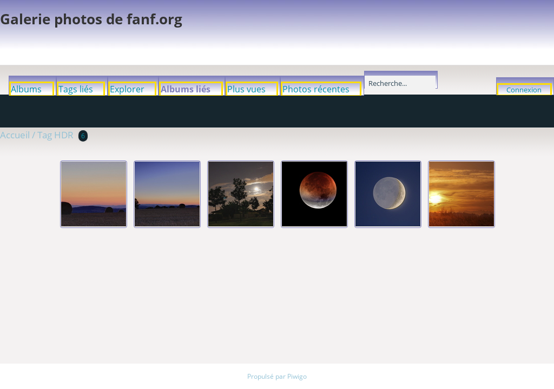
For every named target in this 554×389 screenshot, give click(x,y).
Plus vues (246, 89)
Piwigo (297, 376)
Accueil (15, 135)
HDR (64, 135)
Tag (44, 135)
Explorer (127, 89)
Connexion (524, 90)
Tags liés (75, 89)
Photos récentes (315, 89)
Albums (26, 89)
